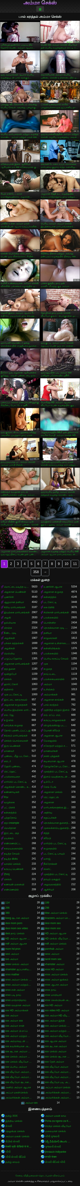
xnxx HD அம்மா (54, 969)
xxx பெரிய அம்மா (16, 1066)
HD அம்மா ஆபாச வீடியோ (18, 938)
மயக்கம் (9, 838)
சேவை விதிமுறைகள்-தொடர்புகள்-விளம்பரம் (39, 1175)
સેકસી (8, 1126)
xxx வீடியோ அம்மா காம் (18, 1072)
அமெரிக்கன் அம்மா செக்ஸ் (18, 1097)
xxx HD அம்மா (53, 1005)
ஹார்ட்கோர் (11, 684)
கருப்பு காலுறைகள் (55, 720)
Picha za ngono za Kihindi (58, 1120)
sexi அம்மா (12, 953)
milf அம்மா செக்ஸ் (56, 943)
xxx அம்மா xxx (14, 1020)
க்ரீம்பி (47, 838)
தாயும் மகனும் (52, 879)
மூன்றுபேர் (10, 674)
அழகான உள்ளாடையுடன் (57, 643)
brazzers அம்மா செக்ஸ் (58, 918)
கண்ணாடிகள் (11, 792)
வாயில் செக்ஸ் (12, 863)
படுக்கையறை (12, 776)
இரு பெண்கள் (12, 745)
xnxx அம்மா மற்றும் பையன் (18, 984)
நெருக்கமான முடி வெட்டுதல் (57, 627)
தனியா (48, 632)
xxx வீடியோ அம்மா (56, 1066)
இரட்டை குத (11, 833)
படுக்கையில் (51, 617)
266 (7, 907)
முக (46, 663)
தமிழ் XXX (11, 1115)
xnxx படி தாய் (13, 995)
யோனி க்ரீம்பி (52, 730)
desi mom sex (53, 923)
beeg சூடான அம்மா (17, 918)
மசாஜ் (47, 858)
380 (7, 912)
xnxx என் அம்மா (15, 989)
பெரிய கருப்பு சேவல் (56, 658)
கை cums (49, 607)
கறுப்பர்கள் (50, 817)
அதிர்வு (48, 812)
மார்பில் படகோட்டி (15, 781)
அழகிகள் (9, 638)
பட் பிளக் (9, 807)
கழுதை (48, 668)
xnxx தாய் (50, 989)
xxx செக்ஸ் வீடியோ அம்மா (18, 1061)
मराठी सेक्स (51, 1156)
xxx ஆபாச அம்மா (56, 1041)
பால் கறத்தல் (51, 704)
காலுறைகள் (50, 638)
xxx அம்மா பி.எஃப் (16, 1030)
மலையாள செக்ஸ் (55, 1131)
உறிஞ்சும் (49, 689)
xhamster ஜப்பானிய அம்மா (18, 969)
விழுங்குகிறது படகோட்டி (57, 725)
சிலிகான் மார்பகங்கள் (56, 612)
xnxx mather (12, 974)
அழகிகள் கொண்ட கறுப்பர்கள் (18, 786)
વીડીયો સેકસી (12, 1141)
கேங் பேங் (50, 786)
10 (66, 564)
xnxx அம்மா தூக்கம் (56, 979)
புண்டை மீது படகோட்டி (18, 756)
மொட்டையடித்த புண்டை (18, 586)
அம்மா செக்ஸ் (40, 3)
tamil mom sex (53, 959)
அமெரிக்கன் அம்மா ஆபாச (58, 1092)
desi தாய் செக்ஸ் (15, 933)
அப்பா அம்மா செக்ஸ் (58, 1087)
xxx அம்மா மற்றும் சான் (58, 1030)
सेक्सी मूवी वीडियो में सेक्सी (18, 1146)
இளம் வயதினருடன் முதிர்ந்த (57, 776)
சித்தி (46, 833)
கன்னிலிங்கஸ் (52, 648)
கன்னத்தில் (50, 597)
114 (7, 902)
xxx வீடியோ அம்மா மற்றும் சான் (18, 1077)
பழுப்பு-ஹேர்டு (13, 658)
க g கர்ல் (8, 720)
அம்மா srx (31, 1102)
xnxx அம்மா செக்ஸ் (56, 974)
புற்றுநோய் (10, 817)
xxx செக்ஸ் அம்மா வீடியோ (18, 1056)
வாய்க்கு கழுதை (13, 725)
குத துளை (9, 668)
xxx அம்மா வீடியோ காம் (58, 1036)
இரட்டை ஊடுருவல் (15, 699)
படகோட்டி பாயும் (54, 853)
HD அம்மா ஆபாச (55, 933)
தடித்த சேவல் (12, 853)
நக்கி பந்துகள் (52, 756)
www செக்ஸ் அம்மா (17, 964)
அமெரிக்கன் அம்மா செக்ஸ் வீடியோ (58, 1097)
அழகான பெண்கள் (15, 591)
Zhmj (7, 874)
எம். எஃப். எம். (52, 715)
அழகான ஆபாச (53, 735)
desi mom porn (13, 923)
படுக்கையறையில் (54, 679)
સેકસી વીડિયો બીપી (55, 1162)
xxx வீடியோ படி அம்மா (58, 1082)
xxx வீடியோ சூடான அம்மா (18, 1082)
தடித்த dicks (11, 858)
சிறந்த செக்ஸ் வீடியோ (58, 1126)
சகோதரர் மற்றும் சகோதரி (57, 745)
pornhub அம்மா (54, 948)
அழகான (49, 802)
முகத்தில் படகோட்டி (56, 771)
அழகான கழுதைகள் (16, 704)
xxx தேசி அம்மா (54, 1061)
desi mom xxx (53, 928)
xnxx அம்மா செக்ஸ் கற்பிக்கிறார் (18, 979)
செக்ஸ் (8, 679)
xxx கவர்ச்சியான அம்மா (18, 1046)
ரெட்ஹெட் (10, 771)
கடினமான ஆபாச (54, 761)
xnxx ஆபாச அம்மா (56, 984)
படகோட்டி (50, 602)
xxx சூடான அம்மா (56, 1046)
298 (47, 907)
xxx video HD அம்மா (57, 1010)
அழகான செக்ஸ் (53, 792)
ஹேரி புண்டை (12, 766)
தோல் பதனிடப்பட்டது (17, 730)
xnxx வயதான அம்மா (17, 1005)
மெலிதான (10, 828)
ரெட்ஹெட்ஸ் (51, 797)
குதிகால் (8, 689)
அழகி (7, 617)
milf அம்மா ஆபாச (16, 943)
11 (75, 564)
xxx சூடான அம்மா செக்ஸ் (18, 1051)
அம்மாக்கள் (51, 694)
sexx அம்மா (52, 953)
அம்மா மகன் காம (55, 1115)
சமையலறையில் (13, 848)
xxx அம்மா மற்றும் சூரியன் (18, 1036)
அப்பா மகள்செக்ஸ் (16, 1092)
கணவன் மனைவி (14, 884)
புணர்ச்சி (9, 597)
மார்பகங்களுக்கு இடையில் (57, 807)
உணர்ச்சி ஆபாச (53, 586)
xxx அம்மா (11, 1015)
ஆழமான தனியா (14, 602)
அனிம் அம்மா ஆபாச (18, 1087)
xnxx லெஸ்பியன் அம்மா (58, 1000)
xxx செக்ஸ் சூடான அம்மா (58, 1056)
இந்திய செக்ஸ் (13, 1120)
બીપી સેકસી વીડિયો (15, 1156)
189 (47, 902)
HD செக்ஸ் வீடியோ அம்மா (58, 938)
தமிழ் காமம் (12, 1162)
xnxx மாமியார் (53, 995)
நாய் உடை (50, 674)
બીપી (7, 1151)
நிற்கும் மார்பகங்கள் (16, 735)
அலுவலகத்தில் (52, 884)
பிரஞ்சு (8, 627)
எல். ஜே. (9, 715)
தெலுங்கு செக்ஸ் (15, 1131)
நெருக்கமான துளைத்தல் (57, 822)
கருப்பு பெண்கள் (13, 869)
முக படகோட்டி (13, 694)
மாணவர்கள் (51, 751)
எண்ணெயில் (11, 889)
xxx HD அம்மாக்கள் (16, 1010)
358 (36, 572)
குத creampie (11, 822)
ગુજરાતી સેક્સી (53, 1146)
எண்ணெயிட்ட (12, 843)
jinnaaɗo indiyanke (55, 1151)
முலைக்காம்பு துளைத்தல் (57, 828)
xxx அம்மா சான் (14, 1025)
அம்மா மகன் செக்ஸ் (17, 1136)
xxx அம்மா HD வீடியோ (58, 1015)
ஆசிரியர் (49, 889)
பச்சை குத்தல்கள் (14, 643)
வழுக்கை (9, 802)
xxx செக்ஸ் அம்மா (56, 1051)
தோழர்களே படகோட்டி (57, 766)
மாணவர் (9, 751)
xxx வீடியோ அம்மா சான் (58, 1072)
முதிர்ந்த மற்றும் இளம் (57, 709)
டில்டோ (48, 781)
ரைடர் (7, 761)
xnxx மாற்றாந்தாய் (15, 1000)
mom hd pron (12, 948)
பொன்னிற (50, 622)
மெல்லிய (9, 653)
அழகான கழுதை (53, 591)
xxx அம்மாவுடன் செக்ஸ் (18, 1041)
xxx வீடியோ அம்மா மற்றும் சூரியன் (58, 1077)
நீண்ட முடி (10, 632)
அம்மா (48, 684)
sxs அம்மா (11, 959)
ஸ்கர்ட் (47, 869)
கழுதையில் (50, 848)
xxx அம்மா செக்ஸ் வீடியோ (58, 1025)
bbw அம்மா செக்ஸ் (56, 912)
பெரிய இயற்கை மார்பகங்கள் (18, 709)
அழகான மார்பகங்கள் (17, 663)
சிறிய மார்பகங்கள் (14, 607)
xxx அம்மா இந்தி (55, 1020)
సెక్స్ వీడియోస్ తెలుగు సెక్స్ (58, 1141)
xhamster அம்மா (55, 964)
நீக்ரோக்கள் (50, 863)
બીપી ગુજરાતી (52, 1136)
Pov (6, 797)
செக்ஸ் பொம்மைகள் (16, 740)
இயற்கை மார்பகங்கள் (17, 612)
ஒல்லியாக (10, 622)
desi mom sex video (16, 928)
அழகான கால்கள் (54, 699)
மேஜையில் (50, 740)
